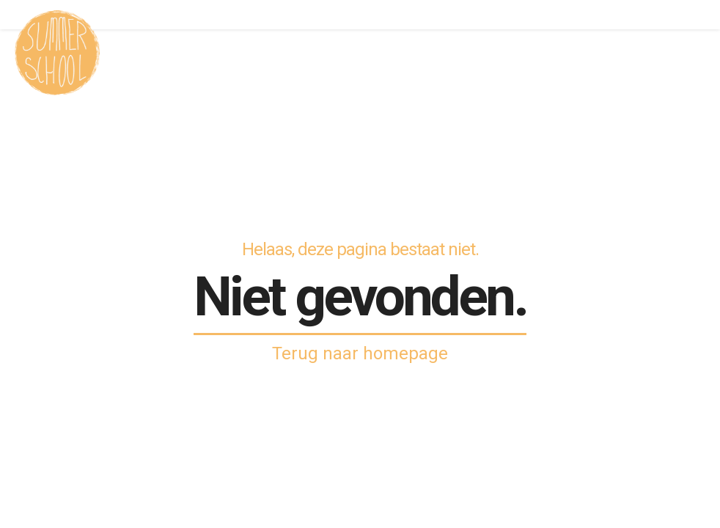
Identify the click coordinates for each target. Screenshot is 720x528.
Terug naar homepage (360, 353)
